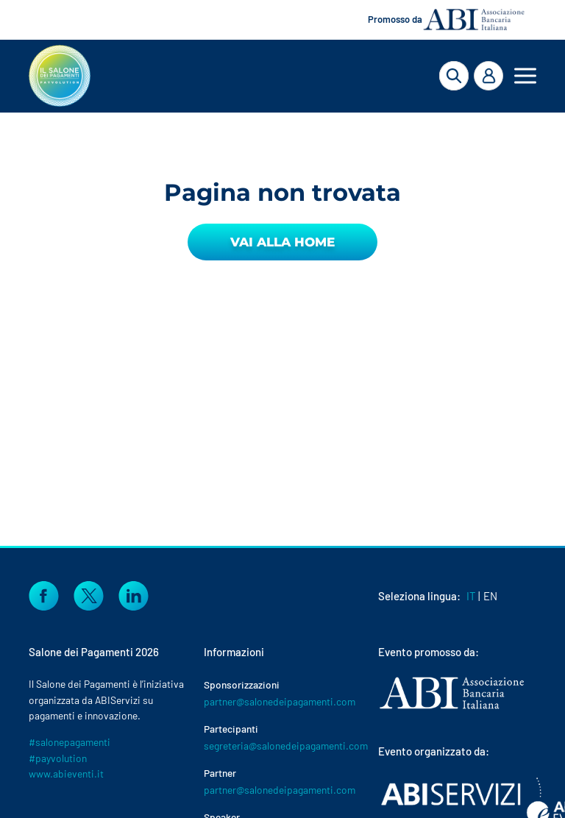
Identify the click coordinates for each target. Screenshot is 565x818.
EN (490, 595)
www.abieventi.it (66, 773)
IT (471, 595)
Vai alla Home (282, 242)
